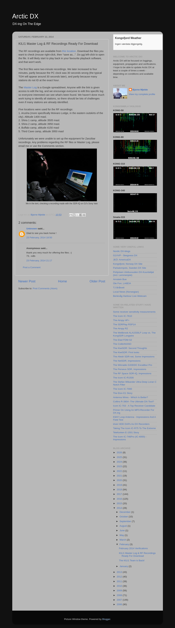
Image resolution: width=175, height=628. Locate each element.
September (126, 521)
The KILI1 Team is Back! (132, 560)
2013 (120, 572)
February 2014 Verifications (133, 548)
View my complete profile (142, 94)
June (122, 530)
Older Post (97, 281)
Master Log (30, 87)
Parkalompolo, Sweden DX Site (129, 268)
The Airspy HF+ (121, 320)
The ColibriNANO (122, 344)
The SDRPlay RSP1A (124, 324)
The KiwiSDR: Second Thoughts (130, 348)
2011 (120, 581)
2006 (120, 604)
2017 (120, 494)
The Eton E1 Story (122, 393)
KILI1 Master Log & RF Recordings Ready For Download (137, 554)
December (125, 512)
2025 (120, 457)
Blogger (106, 619)
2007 (120, 599)
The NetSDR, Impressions (127, 360)
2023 (120, 466)
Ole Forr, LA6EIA (122, 283)
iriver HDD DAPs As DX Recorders (131, 424)
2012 (120, 576)
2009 (120, 590)
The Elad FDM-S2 (122, 340)
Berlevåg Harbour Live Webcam (130, 296)
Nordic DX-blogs (121, 251)
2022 (120, 471)
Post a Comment (32, 267)
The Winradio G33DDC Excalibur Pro (132, 365)
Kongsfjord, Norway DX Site (127, 264)
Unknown (31, 228)
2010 (120, 586)
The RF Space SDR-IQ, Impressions (132, 373)
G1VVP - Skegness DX (125, 255)
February (125, 544)
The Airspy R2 (120, 328)
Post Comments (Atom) (45, 288)
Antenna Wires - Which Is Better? (130, 397)
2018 (120, 489)
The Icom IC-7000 (122, 389)
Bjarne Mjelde (140, 89)
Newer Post (27, 281)
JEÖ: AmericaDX (122, 259)
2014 (120, 508)
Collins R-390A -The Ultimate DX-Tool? (133, 401)
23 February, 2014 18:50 (39, 237)
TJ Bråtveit (119, 287)
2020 (120, 480)
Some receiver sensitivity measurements (134, 311)
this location (69, 51)
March (123, 539)
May (122, 535)
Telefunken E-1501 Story (126, 432)
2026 (120, 452)
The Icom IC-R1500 (123, 377)
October (124, 516)
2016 (120, 499)
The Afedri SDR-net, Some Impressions (134, 356)
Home (62, 281)
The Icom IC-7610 (122, 316)
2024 (120, 461)
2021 (120, 475)
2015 (120, 503)
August (124, 526)
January (124, 566)
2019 (120, 485)
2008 (120, 595)
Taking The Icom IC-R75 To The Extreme (134, 428)
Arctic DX (25, 16)
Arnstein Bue (120, 279)
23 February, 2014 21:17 (39, 260)
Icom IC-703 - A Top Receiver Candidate (134, 405)
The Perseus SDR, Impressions (129, 369)
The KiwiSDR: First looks (126, 352)
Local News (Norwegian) (126, 291)
